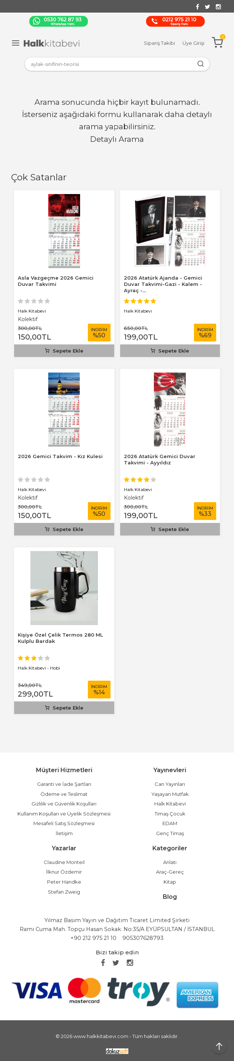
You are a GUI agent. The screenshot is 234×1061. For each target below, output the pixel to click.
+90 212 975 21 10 (93, 938)
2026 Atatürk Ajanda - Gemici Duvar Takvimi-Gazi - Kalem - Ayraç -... (163, 284)
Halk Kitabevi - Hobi (39, 668)
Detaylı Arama (117, 139)
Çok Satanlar (38, 177)
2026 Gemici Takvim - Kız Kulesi (60, 456)
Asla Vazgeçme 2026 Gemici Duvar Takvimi (55, 281)
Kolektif (27, 319)
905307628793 (143, 938)
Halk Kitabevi (32, 311)
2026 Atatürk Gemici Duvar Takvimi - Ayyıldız (159, 459)
